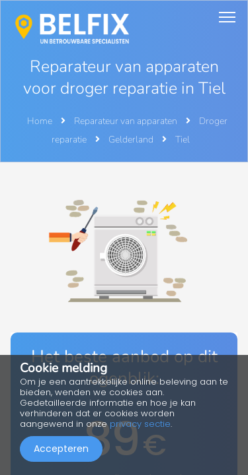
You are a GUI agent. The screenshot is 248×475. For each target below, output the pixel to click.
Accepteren (61, 448)
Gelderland (131, 139)
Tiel (182, 139)
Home (39, 121)
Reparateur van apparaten (126, 121)
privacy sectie (140, 424)
